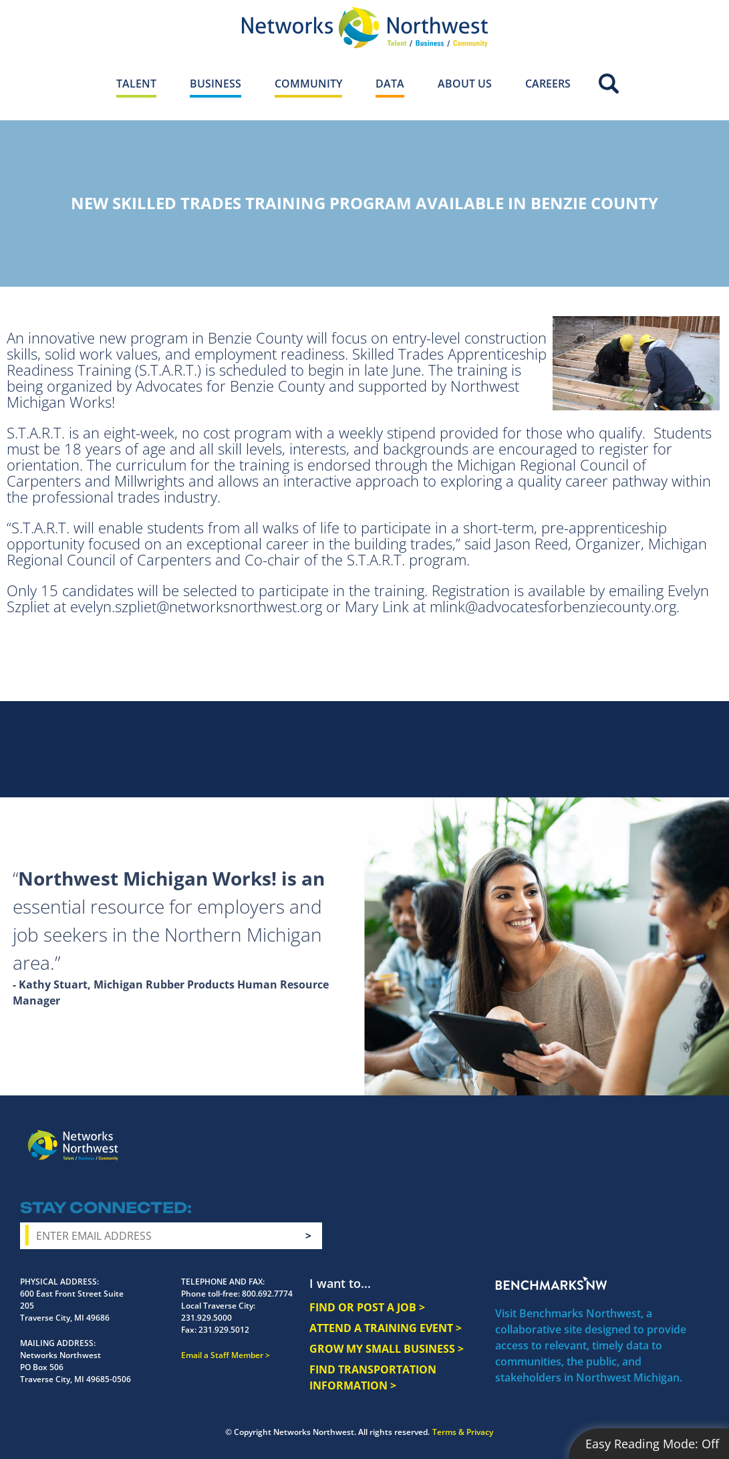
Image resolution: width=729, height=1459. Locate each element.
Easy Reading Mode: (652, 1444)
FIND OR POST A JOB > (367, 1307)
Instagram (594, 1135)
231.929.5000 (206, 1317)
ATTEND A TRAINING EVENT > (385, 1328)
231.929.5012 (223, 1329)
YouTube (646, 1135)
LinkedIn (677, 1132)
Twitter (618, 1134)
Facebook (570, 1134)
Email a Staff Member (222, 1355)
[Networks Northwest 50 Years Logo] (364, 27)
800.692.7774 (267, 1293)
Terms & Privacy (462, 1432)
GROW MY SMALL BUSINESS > (386, 1348)
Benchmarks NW (551, 1283)
